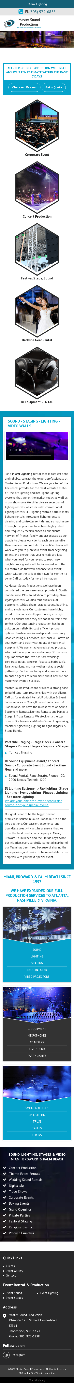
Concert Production (37, 216)
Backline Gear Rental (37, 340)
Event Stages (14, 1298)
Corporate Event (37, 154)
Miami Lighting (37, 1380)
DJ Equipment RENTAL (37, 402)
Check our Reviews (24, 87)
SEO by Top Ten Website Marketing (37, 1373)
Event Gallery (14, 1271)
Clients (10, 1266)
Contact (11, 1275)
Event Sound (14, 1293)
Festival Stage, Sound (37, 278)
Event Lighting (49, 1293)
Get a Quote (53, 87)
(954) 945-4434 (29, 1331)
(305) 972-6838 (42, 11)
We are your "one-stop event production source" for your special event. (33, 803)
